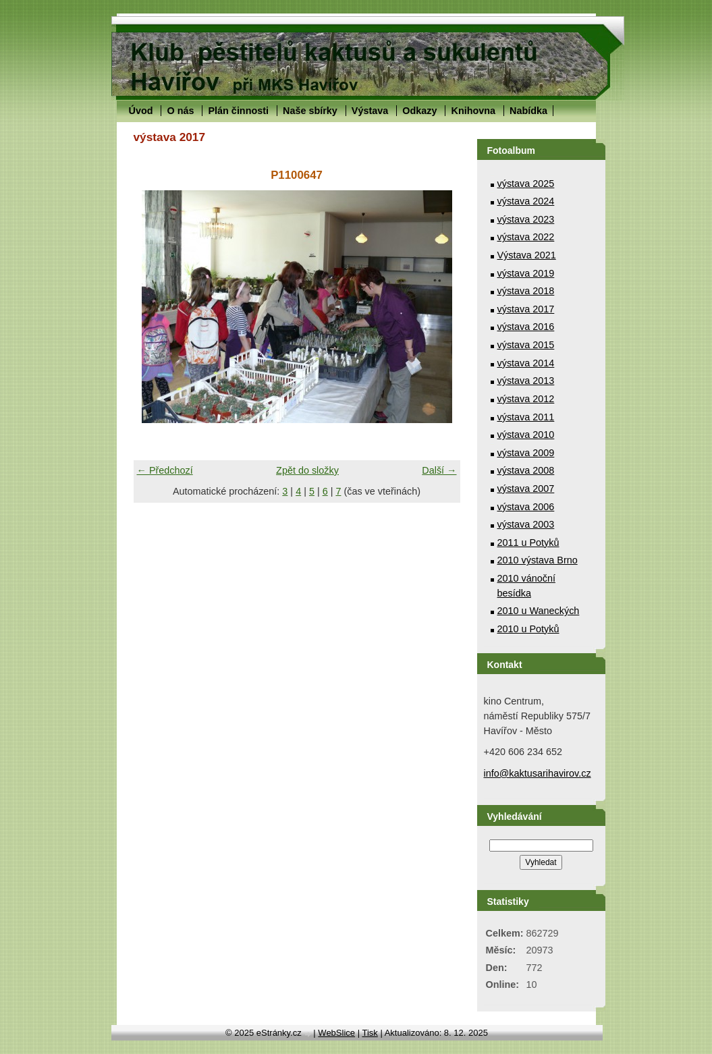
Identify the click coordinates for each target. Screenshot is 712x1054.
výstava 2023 (526, 219)
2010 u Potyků (528, 628)
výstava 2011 (526, 417)
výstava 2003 (526, 524)
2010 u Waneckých (538, 610)
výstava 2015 (526, 344)
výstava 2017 (526, 309)
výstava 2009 (526, 452)
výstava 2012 (526, 398)
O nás (180, 110)
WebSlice (336, 1033)
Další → (439, 470)
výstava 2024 (526, 201)
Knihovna (473, 110)
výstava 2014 (526, 363)
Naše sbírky (310, 110)
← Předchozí (165, 470)
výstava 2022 (526, 236)
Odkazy (419, 110)
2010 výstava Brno (537, 560)
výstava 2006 (526, 506)
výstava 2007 (526, 488)
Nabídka (528, 110)
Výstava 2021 (526, 255)
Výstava (370, 110)
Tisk (369, 1033)
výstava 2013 (526, 380)
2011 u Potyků (528, 542)
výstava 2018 (526, 290)
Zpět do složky (307, 470)
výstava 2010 (526, 434)
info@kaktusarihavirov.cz (537, 773)
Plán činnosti (238, 110)
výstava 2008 (526, 470)
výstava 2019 (526, 273)
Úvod (141, 110)
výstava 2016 (526, 326)
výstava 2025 (526, 183)
